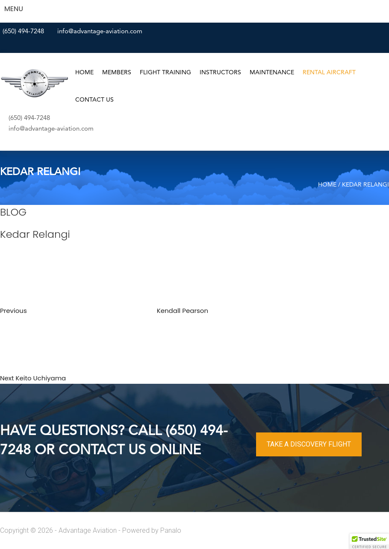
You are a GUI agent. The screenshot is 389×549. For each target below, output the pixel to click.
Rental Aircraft (329, 73)
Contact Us (94, 100)
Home (84, 73)
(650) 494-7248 (23, 32)
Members (116, 73)
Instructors (220, 73)
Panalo (170, 530)
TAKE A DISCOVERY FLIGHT (309, 444)
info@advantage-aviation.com (99, 32)
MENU (13, 9)
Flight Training (165, 73)
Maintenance (272, 73)
